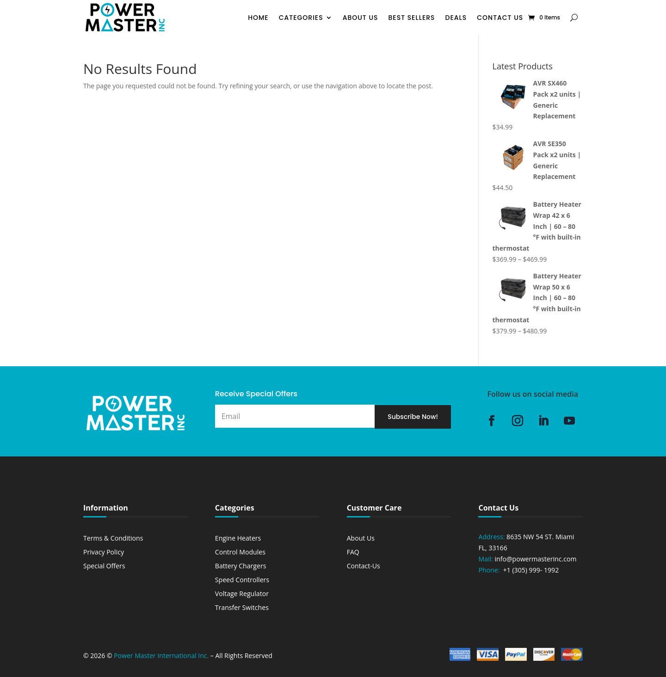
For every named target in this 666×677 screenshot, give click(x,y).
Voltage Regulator (242, 593)
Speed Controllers (242, 579)
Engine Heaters (238, 538)
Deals (456, 17)
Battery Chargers (240, 565)
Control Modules (240, 552)
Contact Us (500, 17)
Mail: (486, 558)
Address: (491, 536)
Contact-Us (363, 565)
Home (258, 17)
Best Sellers (411, 17)
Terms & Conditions (113, 538)
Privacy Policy (103, 552)
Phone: (489, 570)
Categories (301, 17)
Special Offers (104, 565)
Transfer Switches (242, 607)
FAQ (353, 552)
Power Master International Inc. (161, 655)
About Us (360, 17)
